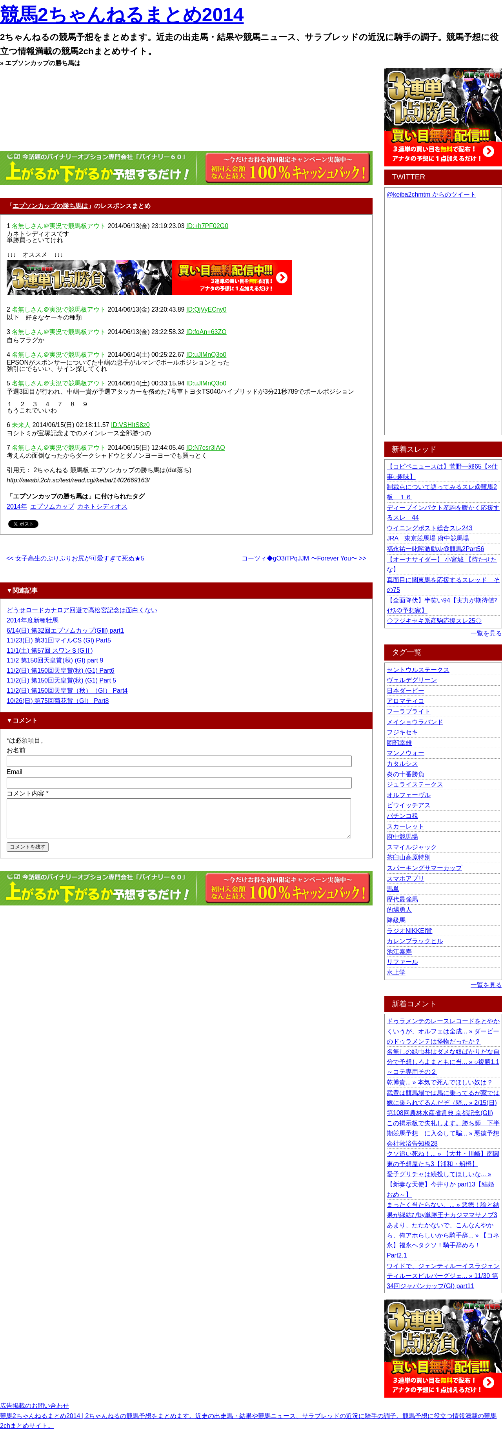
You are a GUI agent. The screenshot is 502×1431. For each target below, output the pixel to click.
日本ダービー (405, 690)
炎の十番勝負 (405, 774)
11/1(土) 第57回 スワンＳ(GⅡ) (50, 650)
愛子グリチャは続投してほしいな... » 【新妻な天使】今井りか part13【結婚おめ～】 (440, 1184)
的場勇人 (399, 909)
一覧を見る (486, 633)
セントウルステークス (418, 669)
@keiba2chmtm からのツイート (431, 194)
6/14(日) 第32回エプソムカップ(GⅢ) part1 (65, 630)
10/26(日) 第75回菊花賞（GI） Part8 (58, 700)
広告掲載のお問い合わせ (34, 1405)
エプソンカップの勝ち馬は (50, 206)
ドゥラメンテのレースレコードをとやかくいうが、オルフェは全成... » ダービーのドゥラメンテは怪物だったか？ (443, 1031)
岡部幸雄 (399, 742)
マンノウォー (405, 753)
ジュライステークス (415, 784)
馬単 (393, 888)
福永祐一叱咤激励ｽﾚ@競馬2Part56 (435, 549)
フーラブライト (409, 711)
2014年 (17, 506)
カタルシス (402, 763)
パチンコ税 (402, 815)
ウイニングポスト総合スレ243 (430, 528)
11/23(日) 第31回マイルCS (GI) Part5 (59, 640)
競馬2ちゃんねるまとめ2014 (122, 14)
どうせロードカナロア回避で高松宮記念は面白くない (82, 610)
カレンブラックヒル (415, 941)
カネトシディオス (102, 506)
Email (14, 771)
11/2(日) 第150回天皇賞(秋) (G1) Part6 (61, 670)
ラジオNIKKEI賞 (409, 930)
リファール (402, 961)
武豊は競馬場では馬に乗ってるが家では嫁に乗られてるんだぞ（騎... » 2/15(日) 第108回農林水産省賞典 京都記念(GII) (443, 1103)
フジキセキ (402, 732)
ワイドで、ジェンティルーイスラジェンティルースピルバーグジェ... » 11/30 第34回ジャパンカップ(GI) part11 (443, 1276)
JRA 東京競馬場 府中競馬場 (428, 538)
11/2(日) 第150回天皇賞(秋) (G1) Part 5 (61, 680)
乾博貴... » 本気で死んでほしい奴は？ (440, 1082)
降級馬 (396, 920)
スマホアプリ (405, 878)
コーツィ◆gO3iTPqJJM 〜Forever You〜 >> (304, 558)
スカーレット (405, 826)
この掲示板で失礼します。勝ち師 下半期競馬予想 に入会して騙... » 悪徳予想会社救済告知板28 (443, 1133)
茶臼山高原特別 (409, 857)
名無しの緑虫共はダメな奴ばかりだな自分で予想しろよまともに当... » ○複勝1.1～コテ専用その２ (443, 1061)
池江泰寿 (399, 951)
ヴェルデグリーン (412, 680)
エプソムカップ (52, 506)
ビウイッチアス (409, 805)
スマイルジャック (412, 847)
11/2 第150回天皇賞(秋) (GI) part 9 (55, 660)
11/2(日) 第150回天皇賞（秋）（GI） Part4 (67, 690)
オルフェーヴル (409, 795)
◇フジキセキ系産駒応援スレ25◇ (434, 620)
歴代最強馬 (402, 899)
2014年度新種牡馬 (32, 620)
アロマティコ (405, 700)
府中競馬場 (402, 836)
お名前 (16, 750)
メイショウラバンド (415, 722)
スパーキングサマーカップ (424, 868)
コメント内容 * (28, 793)
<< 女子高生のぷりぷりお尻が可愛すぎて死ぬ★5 (75, 558)
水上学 (396, 972)
